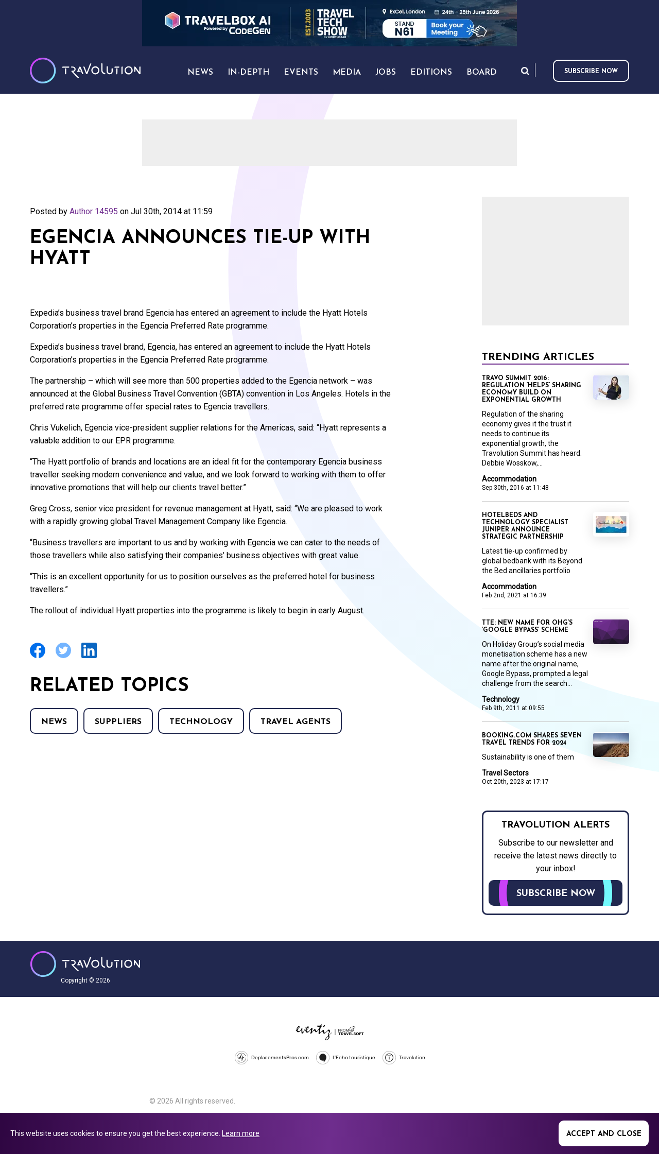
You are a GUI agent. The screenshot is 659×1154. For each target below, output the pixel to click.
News (54, 722)
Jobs (385, 72)
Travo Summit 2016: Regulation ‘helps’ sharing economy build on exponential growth (531, 389)
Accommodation (509, 479)
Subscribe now (591, 71)
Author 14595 (94, 211)
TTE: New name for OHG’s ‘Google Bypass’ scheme (527, 626)
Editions (431, 72)
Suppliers (118, 722)
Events (301, 72)
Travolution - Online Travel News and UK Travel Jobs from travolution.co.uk (85, 964)
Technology (201, 722)
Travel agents (296, 722)
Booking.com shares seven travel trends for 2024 (532, 739)
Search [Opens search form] (525, 70)
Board (481, 72)
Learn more (240, 1133)
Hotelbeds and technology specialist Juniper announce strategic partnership (525, 526)
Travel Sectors (505, 773)
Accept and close (603, 1134)
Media (347, 72)
